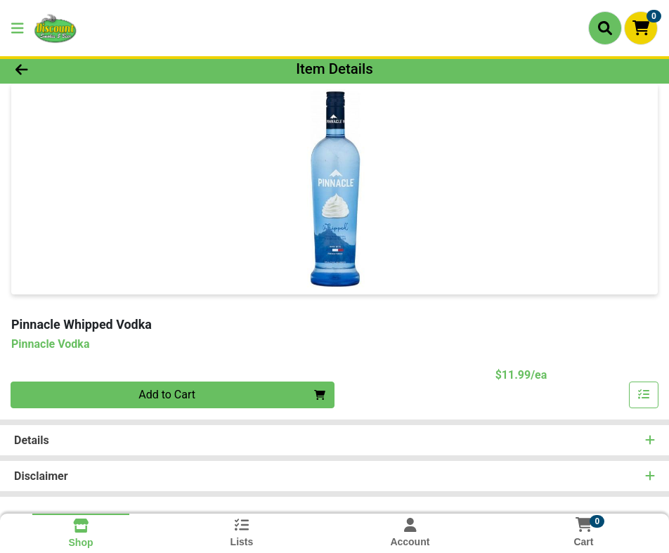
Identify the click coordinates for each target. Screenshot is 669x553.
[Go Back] (92, 69)
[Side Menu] (17, 28)
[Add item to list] (643, 395)
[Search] (605, 28)
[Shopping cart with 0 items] (641, 28)
